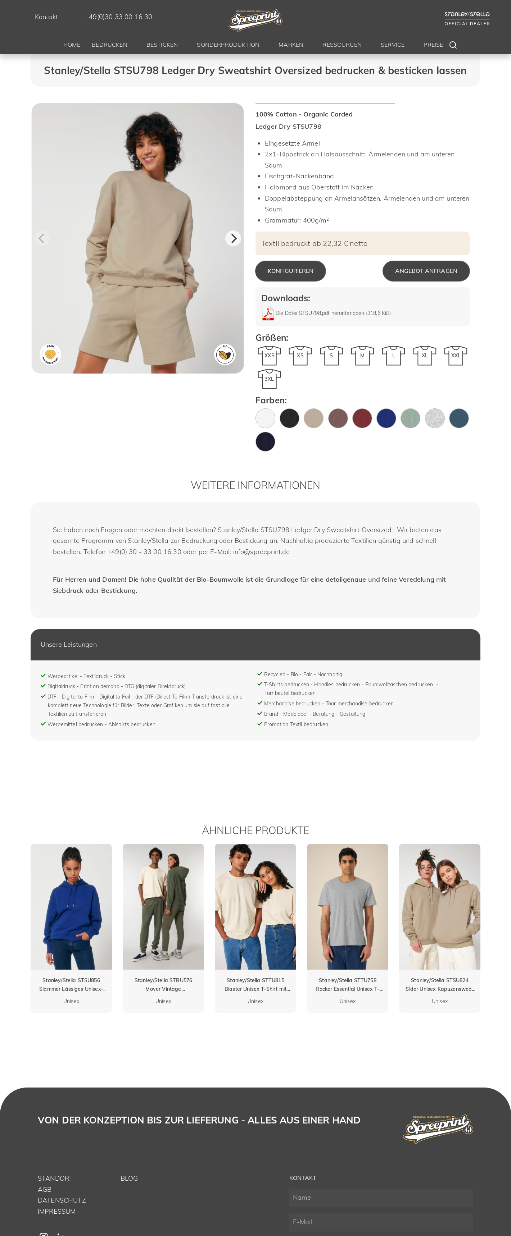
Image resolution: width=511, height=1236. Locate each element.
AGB (44, 1189)
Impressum (57, 1211)
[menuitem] (72, 45)
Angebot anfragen (426, 270)
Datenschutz (62, 1200)
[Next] (233, 238)
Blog (129, 1178)
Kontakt (46, 17)
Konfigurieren (290, 270)
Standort (55, 1178)
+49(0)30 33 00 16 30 (118, 17)
